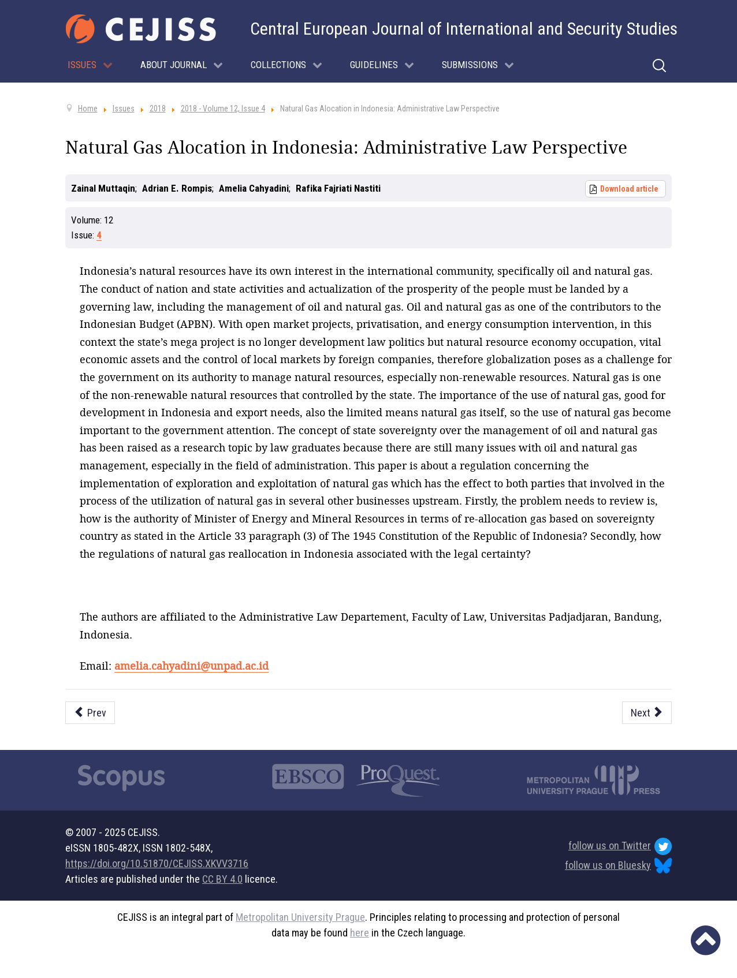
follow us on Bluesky (618, 866)
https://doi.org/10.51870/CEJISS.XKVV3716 (156, 863)
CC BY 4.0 (222, 879)
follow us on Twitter (620, 846)
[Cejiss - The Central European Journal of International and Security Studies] (141, 28)
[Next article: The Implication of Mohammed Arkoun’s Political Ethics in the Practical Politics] (647, 712)
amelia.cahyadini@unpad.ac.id (191, 666)
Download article (629, 188)
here (359, 933)
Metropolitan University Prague (300, 917)
